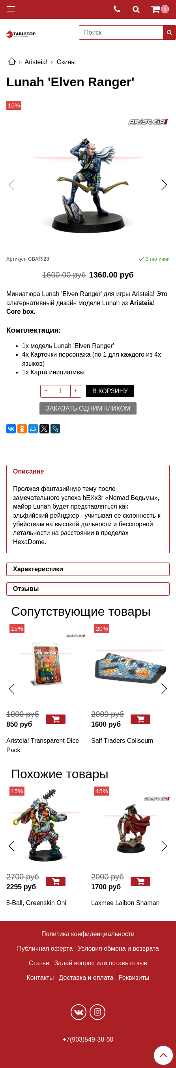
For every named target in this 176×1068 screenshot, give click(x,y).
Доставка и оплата (86, 977)
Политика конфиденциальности (88, 934)
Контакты (40, 977)
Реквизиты (133, 977)
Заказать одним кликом (88, 408)
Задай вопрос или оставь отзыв (100, 963)
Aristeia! (36, 62)
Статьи (39, 963)
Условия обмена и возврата (118, 948)
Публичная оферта (45, 948)
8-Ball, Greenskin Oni (36, 903)
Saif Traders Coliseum (122, 740)
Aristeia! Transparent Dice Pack (42, 745)
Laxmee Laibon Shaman (125, 903)
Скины (66, 62)
